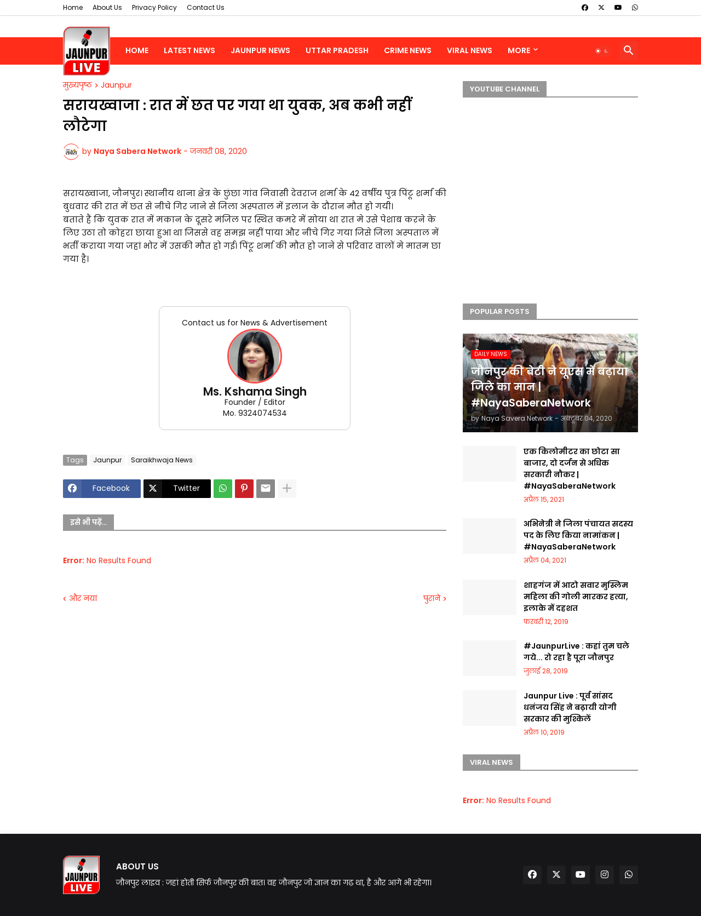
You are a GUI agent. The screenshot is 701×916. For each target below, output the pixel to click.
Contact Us (206, 7)
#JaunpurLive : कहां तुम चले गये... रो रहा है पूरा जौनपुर (576, 651)
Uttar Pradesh (337, 50)
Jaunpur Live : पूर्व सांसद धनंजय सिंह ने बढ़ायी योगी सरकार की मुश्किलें (570, 707)
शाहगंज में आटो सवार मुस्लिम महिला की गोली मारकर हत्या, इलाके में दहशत (576, 597)
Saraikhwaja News (162, 460)
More (519, 50)
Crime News (408, 50)
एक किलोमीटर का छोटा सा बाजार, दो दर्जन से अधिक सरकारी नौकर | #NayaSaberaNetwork (572, 468)
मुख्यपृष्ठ (77, 85)
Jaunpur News (260, 50)
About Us (107, 7)
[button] (602, 50)
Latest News (189, 50)
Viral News (469, 50)
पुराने (431, 598)
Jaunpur (116, 85)
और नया (83, 598)
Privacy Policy (154, 7)
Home (73, 7)
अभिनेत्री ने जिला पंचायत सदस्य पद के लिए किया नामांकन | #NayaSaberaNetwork (578, 535)
